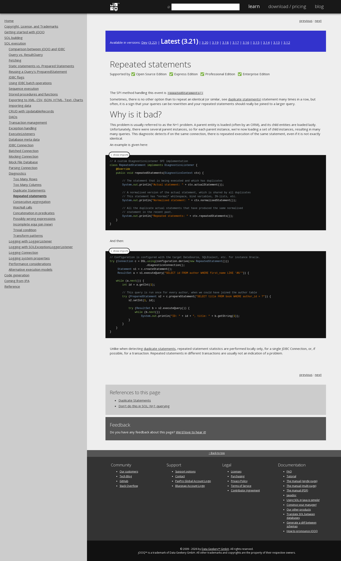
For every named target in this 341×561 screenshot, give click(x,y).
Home (9, 20)
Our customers (129, 471)
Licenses (236, 471)
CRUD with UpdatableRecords (31, 111)
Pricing (287, 6)
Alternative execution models (30, 269)
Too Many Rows (25, 179)
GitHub (124, 481)
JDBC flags (16, 77)
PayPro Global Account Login (193, 481)
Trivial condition (24, 230)
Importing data (20, 105)
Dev (144, 42)
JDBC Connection (21, 145)
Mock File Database (23, 162)
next (318, 20)
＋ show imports (119, 154)
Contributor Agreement (245, 490)
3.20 (205, 42)
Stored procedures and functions (33, 94)
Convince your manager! (302, 504)
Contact (180, 476)
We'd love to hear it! (191, 431)
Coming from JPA (16, 281)
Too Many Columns (27, 184)
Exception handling (23, 128)
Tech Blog (126, 476)
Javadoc (291, 495)
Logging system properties (29, 258)
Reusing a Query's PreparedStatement (38, 71)
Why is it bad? (136, 114)
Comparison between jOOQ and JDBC (37, 49)
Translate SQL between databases (301, 515)
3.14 (266, 42)
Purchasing (237, 476)
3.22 (152, 42)
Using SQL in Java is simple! (303, 499)
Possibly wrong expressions (34, 218)
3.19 (215, 42)
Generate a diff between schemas (301, 524)
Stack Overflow (129, 485)
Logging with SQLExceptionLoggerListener (41, 247)
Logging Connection (23, 252)
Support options (185, 471)
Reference (12, 286)
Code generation (16, 275)
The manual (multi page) (301, 485)
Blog (319, 6)
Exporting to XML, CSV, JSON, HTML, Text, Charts (46, 100)
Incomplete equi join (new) (33, 224)
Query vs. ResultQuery (26, 54)
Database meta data (24, 139)
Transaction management (28, 122)
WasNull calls (22, 207)
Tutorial (291, 476)
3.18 (225, 42)
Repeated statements (30, 196)
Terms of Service (241, 485)
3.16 (246, 42)
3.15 (256, 42)
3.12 (287, 42)
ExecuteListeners (22, 134)
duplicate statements (244, 99)
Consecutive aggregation (31, 201)
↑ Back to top (217, 452)
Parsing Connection (23, 167)
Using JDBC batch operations (30, 83)
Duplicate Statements (29, 190)
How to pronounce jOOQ (302, 531)
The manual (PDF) (297, 490)
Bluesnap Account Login (190, 485)
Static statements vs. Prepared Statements (41, 66)
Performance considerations (30, 264)
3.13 (276, 42)
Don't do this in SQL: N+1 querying (144, 405)
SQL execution (15, 43)
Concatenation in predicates (34, 213)
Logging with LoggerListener (30, 241)
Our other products (299, 509)
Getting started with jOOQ (24, 32)
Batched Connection (23, 151)
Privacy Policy (239, 481)
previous (306, 20)
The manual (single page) (302, 481)
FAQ (289, 471)
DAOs (13, 117)
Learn (254, 6)
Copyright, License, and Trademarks (31, 26)
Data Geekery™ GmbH (215, 549)
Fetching (15, 60)
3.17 (235, 42)
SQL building (13, 37)
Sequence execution (24, 88)
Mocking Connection (23, 156)
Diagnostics (17, 173)
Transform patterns (28, 235)
